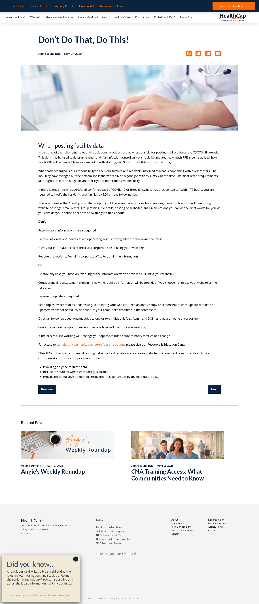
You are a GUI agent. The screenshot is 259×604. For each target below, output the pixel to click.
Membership (178, 523)
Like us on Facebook (111, 527)
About (174, 519)
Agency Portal (215, 526)
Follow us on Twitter (110, 543)
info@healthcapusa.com (34, 529)
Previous (47, 389)
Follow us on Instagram (111, 531)
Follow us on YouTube (112, 535)
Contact (212, 530)
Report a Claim (216, 519)
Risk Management (181, 526)
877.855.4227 (28, 533)
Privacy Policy (115, 598)
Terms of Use (132, 598)
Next (214, 389)
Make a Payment (217, 523)
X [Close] (76, 559)
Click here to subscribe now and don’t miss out (38, 595)
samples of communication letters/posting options (90, 345)
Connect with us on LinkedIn (114, 539)
